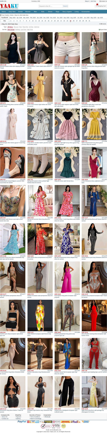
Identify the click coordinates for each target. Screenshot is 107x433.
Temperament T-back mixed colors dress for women (40, 50)
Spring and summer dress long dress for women (40, 203)
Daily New (12, 11)
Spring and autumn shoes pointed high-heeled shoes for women (40, 165)
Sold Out (36, 27)
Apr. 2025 (100, 17)
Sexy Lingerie (67, 11)
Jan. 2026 (39, 17)
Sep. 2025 (66, 17)
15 (45, 20)
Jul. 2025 (80, 17)
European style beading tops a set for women (94, 355)
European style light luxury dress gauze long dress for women (67, 127)
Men (35, 11)
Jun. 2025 (86, 17)
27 (77, 20)
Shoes (50, 11)
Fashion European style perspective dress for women (40, 279)
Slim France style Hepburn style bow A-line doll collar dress (67, 88)
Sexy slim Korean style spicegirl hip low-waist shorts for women (67, 50)
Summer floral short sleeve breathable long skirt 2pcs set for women (12, 241)
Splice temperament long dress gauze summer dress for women (94, 127)
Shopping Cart (101, 6)
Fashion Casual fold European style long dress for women (67, 356)
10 (33, 20)
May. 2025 (93, 17)
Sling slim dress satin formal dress (67, 164)
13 (39, 20)
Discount (16, 27)
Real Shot (25, 27)
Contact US (5, 418)
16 (48, 20)
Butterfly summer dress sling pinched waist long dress (94, 50)
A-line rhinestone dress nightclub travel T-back (94, 165)
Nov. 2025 (53, 17)
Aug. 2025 (73, 17)
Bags (57, 11)
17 (51, 20)
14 (42, 20)
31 (89, 20)
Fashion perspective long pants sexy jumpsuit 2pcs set (67, 318)
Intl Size (31, 27)
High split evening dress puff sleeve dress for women (94, 203)
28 (80, 20)
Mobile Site (3, 1)
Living (77, 11)
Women (28, 11)
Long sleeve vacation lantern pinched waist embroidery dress (40, 127)
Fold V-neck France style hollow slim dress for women (40, 88)
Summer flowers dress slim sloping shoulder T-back (12, 50)
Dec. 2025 (46, 17)
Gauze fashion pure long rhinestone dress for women (94, 241)
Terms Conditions (35, 417)
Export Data (103, 29)
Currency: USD (36, 1)
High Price (30, 29)
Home (4, 11)
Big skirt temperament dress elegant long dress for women (67, 241)
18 (55, 20)
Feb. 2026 (33, 17)
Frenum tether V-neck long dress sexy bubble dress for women (67, 203)
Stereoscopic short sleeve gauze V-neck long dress (12, 127)
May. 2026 (12, 17)
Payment (18, 417)
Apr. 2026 (19, 17)
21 (61, 20)
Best (20, 27)
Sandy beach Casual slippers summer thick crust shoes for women (12, 165)
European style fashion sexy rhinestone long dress (40, 394)
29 (83, 20)
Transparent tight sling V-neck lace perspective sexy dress (94, 88)
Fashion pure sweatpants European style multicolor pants (67, 394)
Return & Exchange (35, 418)
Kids (42, 11)
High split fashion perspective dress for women (12, 279)
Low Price (23, 29)
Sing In (87, 1)
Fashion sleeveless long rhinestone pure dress (40, 356)
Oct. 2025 (60, 17)
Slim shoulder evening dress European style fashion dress (94, 318)
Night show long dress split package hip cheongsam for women (94, 394)
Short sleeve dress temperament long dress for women (40, 241)
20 (58, 20)
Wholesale (47, 417)
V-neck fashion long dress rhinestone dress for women (12, 356)
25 (73, 20)
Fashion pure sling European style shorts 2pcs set (12, 318)
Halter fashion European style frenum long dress (40, 318)
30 (86, 20)
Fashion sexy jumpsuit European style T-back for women (94, 279)
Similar (20, 11)
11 (36, 20)
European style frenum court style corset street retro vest (12, 203)
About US (4, 417)
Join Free (93, 1)
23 (67, 20)
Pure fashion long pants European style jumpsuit (67, 279)
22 (64, 20)
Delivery (18, 418)
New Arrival (11, 29)
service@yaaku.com (55, 430)
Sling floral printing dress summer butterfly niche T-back (12, 88)
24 (70, 20)
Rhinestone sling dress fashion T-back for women (12, 394)
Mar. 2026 (26, 17)
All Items (10, 27)
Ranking (17, 29)
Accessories (85, 11)
